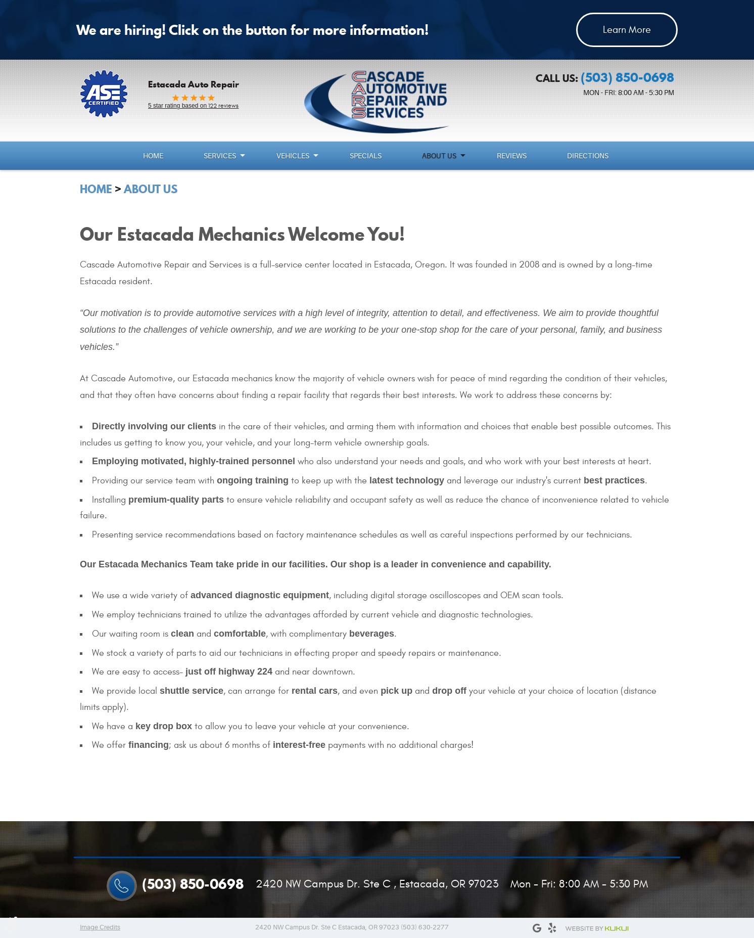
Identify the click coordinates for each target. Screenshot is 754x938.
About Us (439, 156)
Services (220, 156)
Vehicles (292, 156)
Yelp (551, 928)
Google (536, 928)
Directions (587, 156)
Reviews (512, 156)
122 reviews (193, 106)
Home (153, 156)
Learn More (627, 29)
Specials (366, 156)
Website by (596, 928)
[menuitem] (154, 156)
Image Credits (100, 927)
